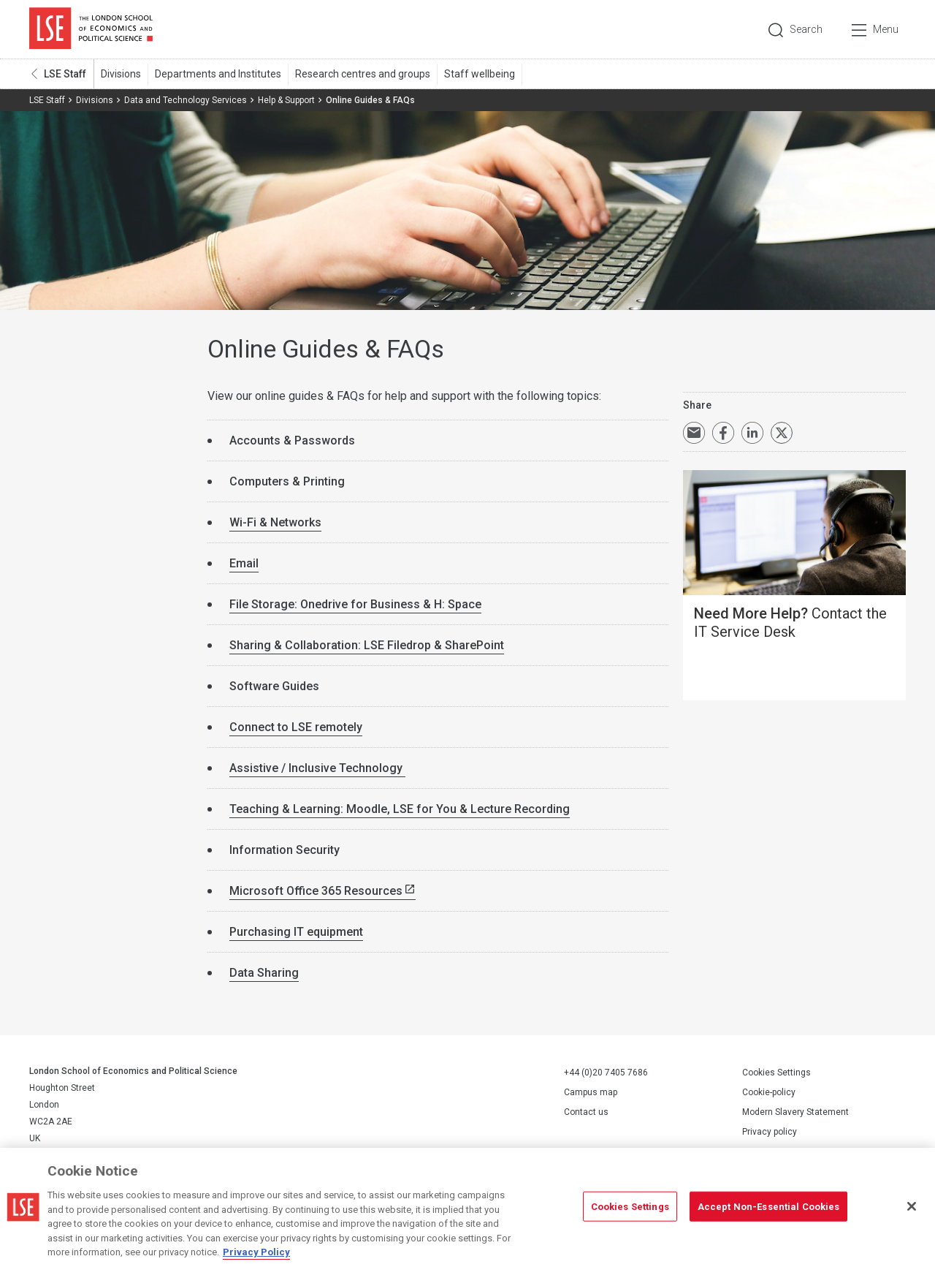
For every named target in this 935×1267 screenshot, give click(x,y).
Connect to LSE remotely (295, 727)
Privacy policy (769, 1132)
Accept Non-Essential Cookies (769, 1205)
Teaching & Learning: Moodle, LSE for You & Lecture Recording (399, 809)
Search (806, 29)
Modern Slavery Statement (795, 1112)
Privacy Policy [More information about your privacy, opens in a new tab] (256, 1252)
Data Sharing (264, 973)
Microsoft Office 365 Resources (315, 891)
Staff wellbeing (479, 74)
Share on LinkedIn (752, 433)
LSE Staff (65, 74)
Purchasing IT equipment (296, 932)
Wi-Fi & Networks (275, 522)
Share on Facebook (723, 433)
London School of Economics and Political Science (91, 29)
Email (244, 563)
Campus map (590, 1092)
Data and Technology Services (185, 100)
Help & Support (286, 100)
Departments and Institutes (218, 74)
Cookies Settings (776, 1072)
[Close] (912, 1206)
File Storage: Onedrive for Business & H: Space (355, 604)
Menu (885, 29)
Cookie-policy (768, 1092)
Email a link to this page (694, 433)
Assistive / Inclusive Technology (317, 768)
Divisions (121, 74)
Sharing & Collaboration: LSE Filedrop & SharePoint (366, 645)
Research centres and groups (362, 74)
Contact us (586, 1112)
